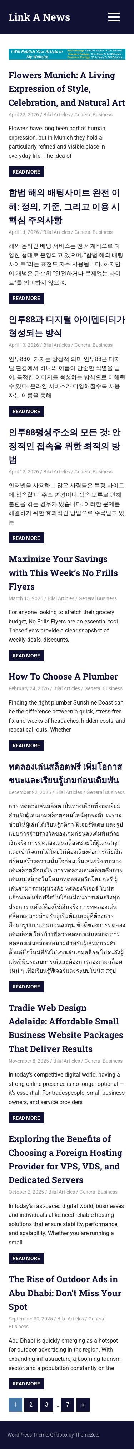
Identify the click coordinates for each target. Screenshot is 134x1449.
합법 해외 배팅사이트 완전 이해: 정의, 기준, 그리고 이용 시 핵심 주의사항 (64, 206)
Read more (26, 172)
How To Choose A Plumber (64, 676)
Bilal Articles (56, 114)
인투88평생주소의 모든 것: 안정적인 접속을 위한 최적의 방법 (64, 445)
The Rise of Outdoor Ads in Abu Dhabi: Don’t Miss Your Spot (65, 1292)
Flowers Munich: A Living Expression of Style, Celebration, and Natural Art (67, 88)
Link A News (39, 17)
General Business (93, 114)
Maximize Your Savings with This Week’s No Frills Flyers (63, 572)
